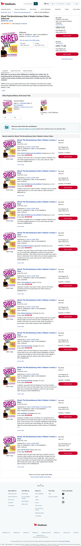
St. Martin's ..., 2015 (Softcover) (49, 112)
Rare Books (33, 9)
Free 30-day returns (67, 59)
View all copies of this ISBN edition (30, 40)
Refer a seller (25, 504)
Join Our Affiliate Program (26, 497)
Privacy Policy (38, 505)
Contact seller (20, 164)
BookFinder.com (40, 536)
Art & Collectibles (46, 9)
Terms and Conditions (64, 541)
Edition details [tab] (27, 71)
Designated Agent (39, 513)
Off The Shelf (25, 450)
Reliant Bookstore (26, 313)
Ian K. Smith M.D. (20, 129)
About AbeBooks (39, 493)
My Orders (10, 502)
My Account (61, 3)
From (26, 44)
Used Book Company (27, 246)
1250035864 (23, 103)
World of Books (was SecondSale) (31, 153)
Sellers (67, 9)
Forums (37, 502)
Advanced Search (5, 9)
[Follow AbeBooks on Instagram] (63, 502)
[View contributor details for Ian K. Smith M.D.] (7, 21)
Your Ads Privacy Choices (39, 509)
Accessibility (38, 516)
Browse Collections (20, 9)
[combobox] (28, 3)
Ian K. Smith (31, 129)
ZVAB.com (76, 532)
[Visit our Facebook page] (63, 494)
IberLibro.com (66, 532)
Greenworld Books (26, 346)
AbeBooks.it (35, 532)
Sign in (53, 3)
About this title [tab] (15, 71)
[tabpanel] (27, 82)
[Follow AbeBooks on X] (63, 498)
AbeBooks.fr (26, 532)
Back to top (40, 485)
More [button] (3, 90)
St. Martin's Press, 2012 (26, 107)
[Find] (36, 3)
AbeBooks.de (16, 532)
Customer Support (53, 496)
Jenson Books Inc (26, 282)
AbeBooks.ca (57, 532)
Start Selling (76, 9)
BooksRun (24, 413)
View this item (59, 24)
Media (36, 496)
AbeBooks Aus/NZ (46, 532)
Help (77, 3)
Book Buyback (25, 501)
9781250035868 (18, 105)
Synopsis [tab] (5, 71)
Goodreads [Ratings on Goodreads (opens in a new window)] (24, 23)
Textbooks (58, 9)
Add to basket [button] (67, 35)
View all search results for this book (40, 477)
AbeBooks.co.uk (6, 532)
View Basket (11, 505)
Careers (37, 499)
